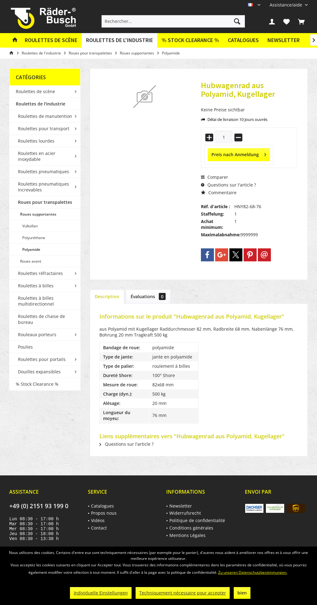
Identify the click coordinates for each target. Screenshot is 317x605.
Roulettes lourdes (36, 141)
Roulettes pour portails (42, 359)
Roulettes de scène (35, 91)
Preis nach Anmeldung (238, 153)
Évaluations (148, 296)
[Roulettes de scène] (51, 40)
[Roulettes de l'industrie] (119, 40)
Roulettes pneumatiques (43, 171)
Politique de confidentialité (197, 520)
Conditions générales (191, 528)
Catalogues (243, 40)
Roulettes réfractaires (40, 273)
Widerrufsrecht (185, 513)
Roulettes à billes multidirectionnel (36, 301)
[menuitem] (286, 5)
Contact (99, 528)
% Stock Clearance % (37, 384)
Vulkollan (30, 226)
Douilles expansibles (39, 372)
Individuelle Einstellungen (101, 593)
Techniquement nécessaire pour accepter (182, 593)
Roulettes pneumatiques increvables (43, 187)
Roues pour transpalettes (45, 202)
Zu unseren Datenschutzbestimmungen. (252, 572)
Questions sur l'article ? (228, 185)
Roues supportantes (38, 214)
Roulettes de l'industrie (40, 104)
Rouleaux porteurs (37, 334)
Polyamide (31, 249)
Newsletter (283, 40)
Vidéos (98, 520)
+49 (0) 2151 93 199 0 (38, 506)
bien (242, 593)
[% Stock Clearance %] (190, 40)
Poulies (25, 347)
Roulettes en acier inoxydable (36, 156)
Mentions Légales (187, 535)
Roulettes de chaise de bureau (41, 319)
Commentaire (219, 192)
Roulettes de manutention (45, 116)
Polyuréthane (33, 237)
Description (107, 296)
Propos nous (104, 513)
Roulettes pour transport (43, 128)
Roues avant (30, 261)
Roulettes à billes (36, 286)
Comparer (214, 177)
